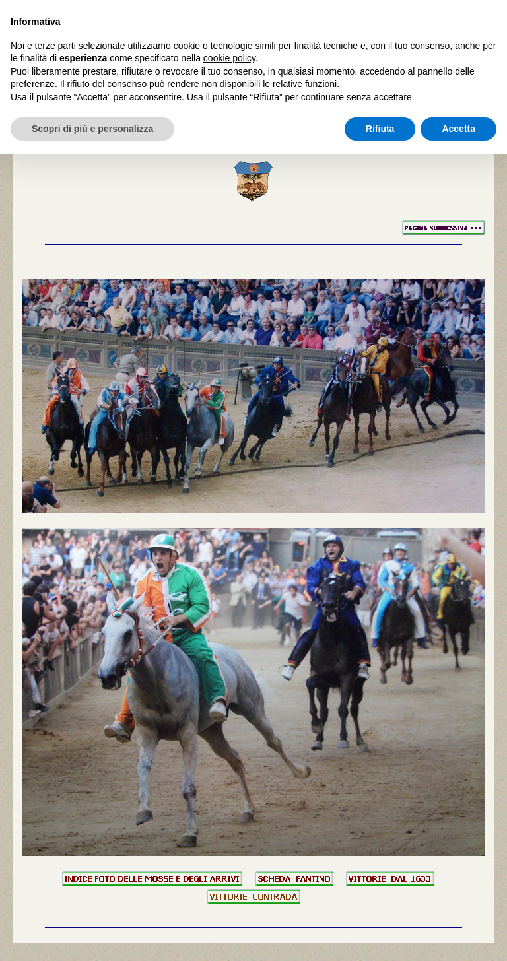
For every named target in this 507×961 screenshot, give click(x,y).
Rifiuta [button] (380, 128)
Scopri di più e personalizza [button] (92, 128)
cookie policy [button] (229, 58)
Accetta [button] (458, 128)
